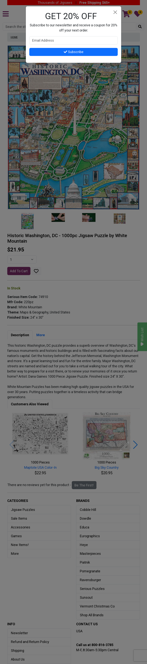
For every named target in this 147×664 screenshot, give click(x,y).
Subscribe (73, 52)
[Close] (115, 12)
